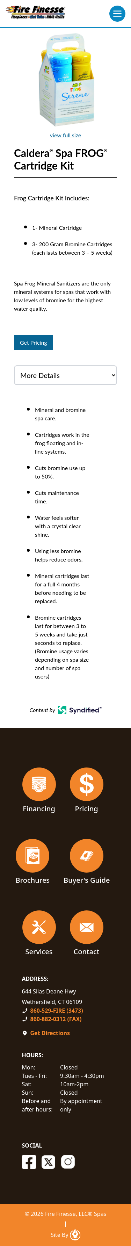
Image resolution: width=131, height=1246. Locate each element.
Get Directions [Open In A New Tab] (50, 1033)
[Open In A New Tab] (75, 1234)
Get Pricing (33, 342)
